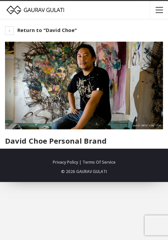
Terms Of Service (99, 162)
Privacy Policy (65, 162)
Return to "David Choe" (41, 30)
